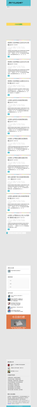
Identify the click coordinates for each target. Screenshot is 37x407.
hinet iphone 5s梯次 (11, 379)
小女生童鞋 (10, 67)
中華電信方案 (21, 380)
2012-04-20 (22, 200)
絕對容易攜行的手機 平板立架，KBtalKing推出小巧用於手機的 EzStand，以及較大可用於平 (16, 304)
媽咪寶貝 (23, 67)
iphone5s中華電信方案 (11, 382)
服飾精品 (10, 68)
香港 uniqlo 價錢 (10, 389)
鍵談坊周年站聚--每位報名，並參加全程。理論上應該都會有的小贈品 (18, 328)
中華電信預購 (10, 380)
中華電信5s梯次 (10, 377)
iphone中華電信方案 (19, 382)
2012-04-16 (22, 85)
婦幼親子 (15, 67)
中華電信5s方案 (16, 385)
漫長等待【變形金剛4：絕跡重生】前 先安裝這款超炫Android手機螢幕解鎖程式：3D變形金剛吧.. (17, 299)
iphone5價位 (16, 389)
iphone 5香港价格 (17, 388)
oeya (11, 66)
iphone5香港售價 (10, 385)
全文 (8, 56)
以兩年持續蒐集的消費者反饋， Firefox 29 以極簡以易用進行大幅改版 (17, 311)
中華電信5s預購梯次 (17, 377)
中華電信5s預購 (15, 380)
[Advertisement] (21, 16)
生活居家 (19, 67)
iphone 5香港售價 (17, 386)
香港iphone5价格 (16, 383)
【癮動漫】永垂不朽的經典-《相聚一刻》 (17, 367)
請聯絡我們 (9, 403)
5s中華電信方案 (10, 383)
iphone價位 (20, 389)
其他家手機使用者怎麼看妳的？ (16, 270)
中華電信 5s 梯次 (18, 379)
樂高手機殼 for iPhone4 (14, 371)
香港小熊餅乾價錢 (11, 388)
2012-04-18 (22, 162)
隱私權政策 (21, 406)
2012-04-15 (22, 66)
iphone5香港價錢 (10, 386)
